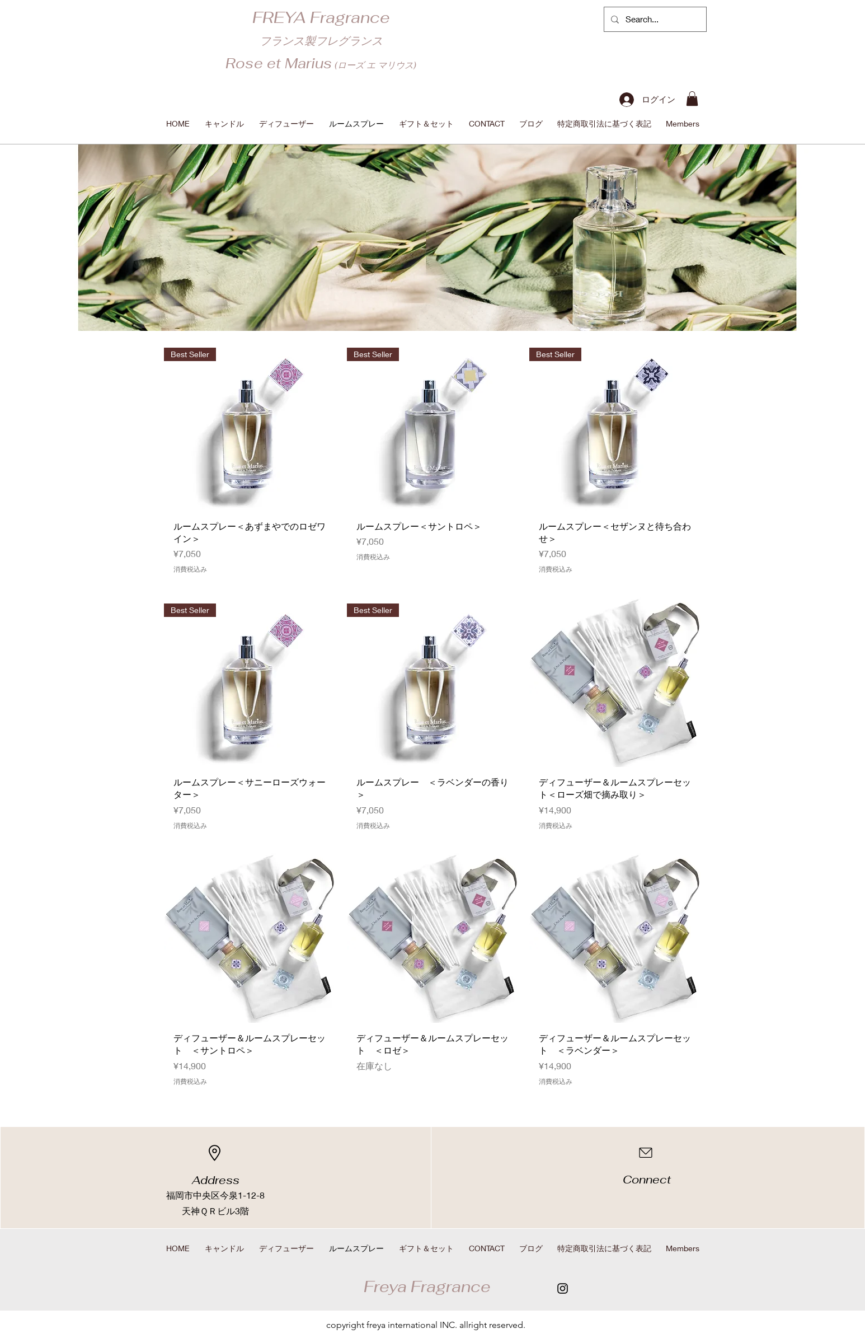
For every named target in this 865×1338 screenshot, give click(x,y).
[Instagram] (563, 1288)
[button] (692, 98)
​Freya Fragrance (427, 1286)
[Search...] (654, 19)
